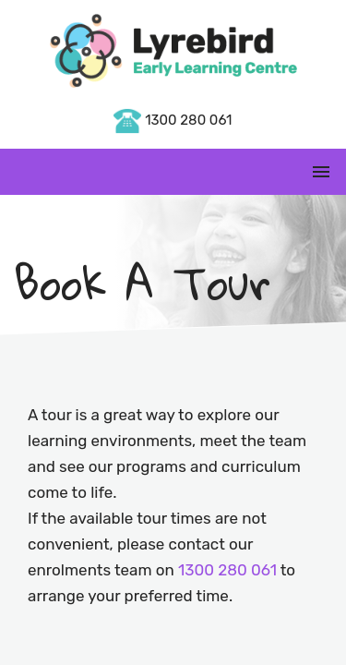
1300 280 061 (172, 120)
